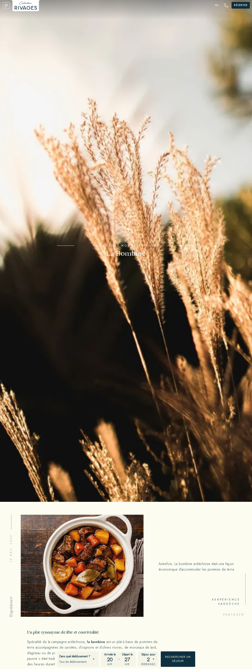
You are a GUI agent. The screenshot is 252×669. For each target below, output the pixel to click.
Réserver (240, 5)
